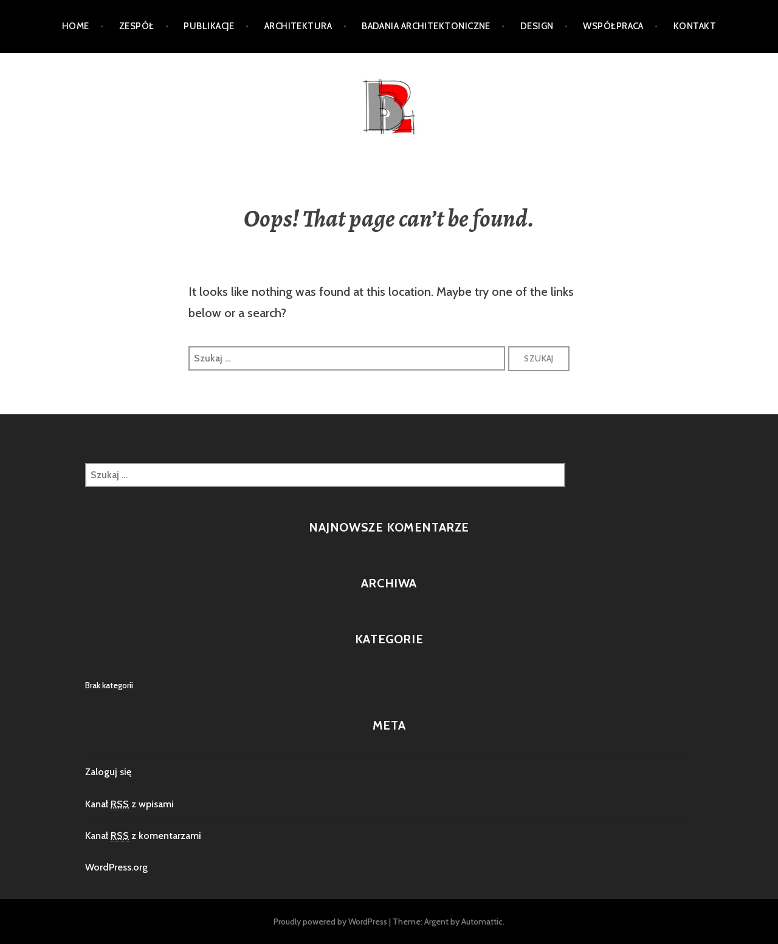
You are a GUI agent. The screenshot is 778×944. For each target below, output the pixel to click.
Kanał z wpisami (129, 804)
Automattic (482, 921)
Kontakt (694, 26)
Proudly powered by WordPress (330, 921)
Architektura (298, 26)
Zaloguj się (108, 772)
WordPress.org (116, 867)
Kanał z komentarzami (143, 836)
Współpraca (613, 26)
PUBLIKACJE (209, 26)
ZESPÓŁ (136, 26)
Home (75, 26)
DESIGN (537, 26)
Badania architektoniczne (426, 26)
